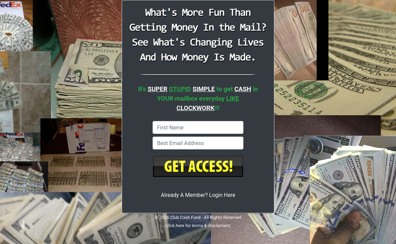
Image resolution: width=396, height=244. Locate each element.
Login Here (222, 195)
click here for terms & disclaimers (198, 225)
